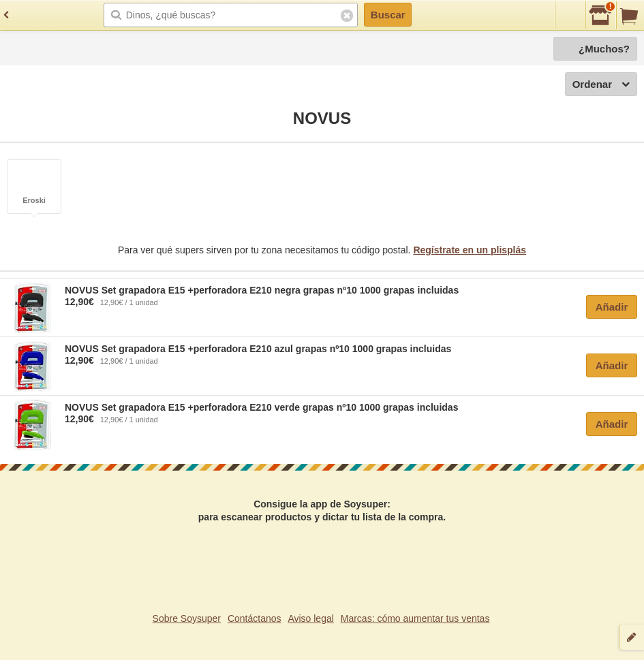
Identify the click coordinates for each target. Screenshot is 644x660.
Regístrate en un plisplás (469, 250)
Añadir (612, 307)
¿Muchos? (604, 48)
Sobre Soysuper (187, 618)
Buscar (388, 14)
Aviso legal (310, 618)
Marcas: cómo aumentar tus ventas (415, 618)
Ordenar (601, 84)
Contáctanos (254, 618)
